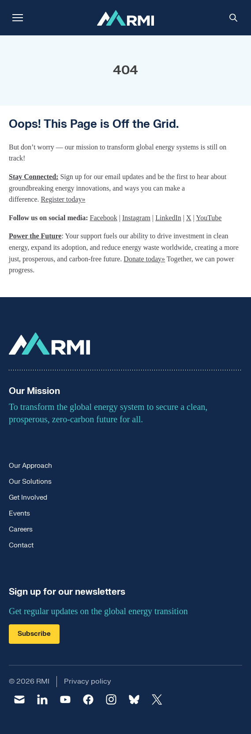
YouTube (208, 218)
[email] (19, 699)
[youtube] (65, 699)
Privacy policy (87, 681)
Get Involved (28, 497)
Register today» (63, 199)
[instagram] (111, 699)
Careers (21, 529)
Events (19, 513)
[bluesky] (134, 699)
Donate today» (144, 259)
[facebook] (88, 699)
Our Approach (30, 466)
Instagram (136, 218)
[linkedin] (42, 699)
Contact (21, 545)
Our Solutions (30, 482)
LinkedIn (168, 218)
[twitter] (157, 699)
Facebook (103, 218)
